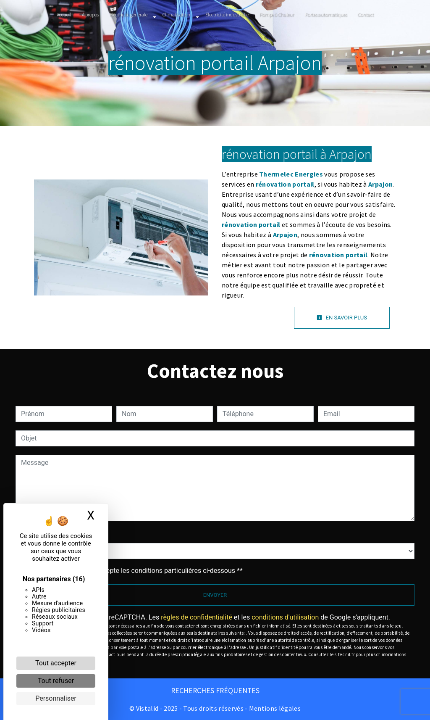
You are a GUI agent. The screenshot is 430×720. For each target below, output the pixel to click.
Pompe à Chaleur (277, 14)
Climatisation (176, 14)
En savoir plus (342, 317)
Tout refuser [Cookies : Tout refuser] (56, 681)
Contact (366, 14)
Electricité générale (128, 14)
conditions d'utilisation (285, 617)
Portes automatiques (326, 14)
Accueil (64, 14)
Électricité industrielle (227, 14)
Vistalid (147, 708)
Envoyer (215, 595)
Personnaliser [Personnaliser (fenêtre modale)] (55, 698)
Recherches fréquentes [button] (215, 690)
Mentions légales (274, 708)
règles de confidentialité (196, 617)
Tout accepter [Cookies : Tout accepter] (55, 663)
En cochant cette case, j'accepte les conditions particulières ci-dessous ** (133, 571)
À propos (90, 14)
